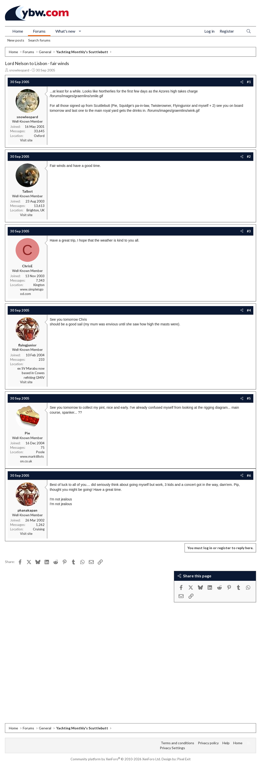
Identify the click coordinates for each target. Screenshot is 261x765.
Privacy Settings (172, 748)
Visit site (26, 140)
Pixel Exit (183, 759)
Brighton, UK (35, 210)
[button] (80, 31)
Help (226, 743)
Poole (40, 452)
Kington (39, 285)
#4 (249, 310)
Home (17, 31)
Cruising (39, 529)
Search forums (39, 40)
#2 (249, 156)
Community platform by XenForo (116, 759)
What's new (65, 31)
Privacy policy (208, 743)
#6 (249, 475)
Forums (39, 31)
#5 (249, 398)
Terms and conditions (177, 743)
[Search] (249, 31)
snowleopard (19, 70)
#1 (249, 82)
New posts (15, 40)
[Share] (241, 82)
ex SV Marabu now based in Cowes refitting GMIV (31, 372)
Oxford (39, 136)
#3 (249, 231)
